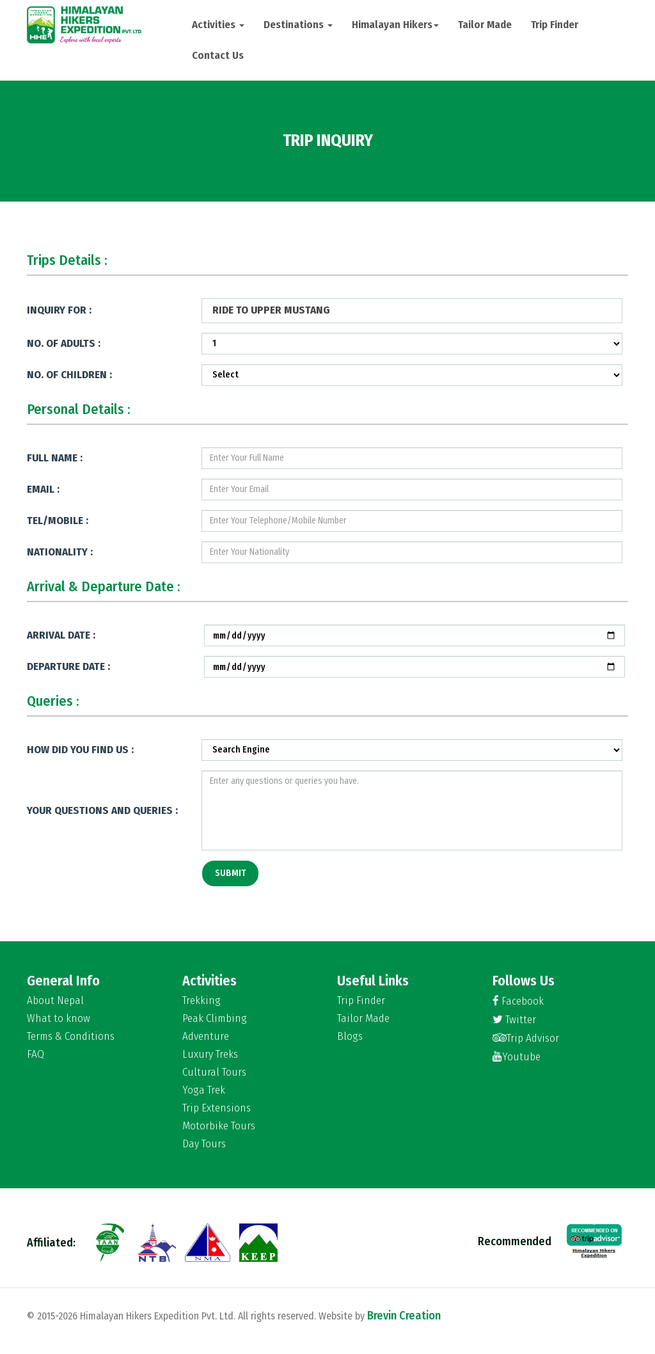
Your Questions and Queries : (102, 810)
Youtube (517, 1057)
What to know (58, 1018)
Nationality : (60, 552)
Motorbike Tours (218, 1126)
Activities (218, 24)
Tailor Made (485, 24)
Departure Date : (68, 666)
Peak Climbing (214, 1018)
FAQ (35, 1054)
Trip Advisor (526, 1038)
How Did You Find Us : (80, 749)
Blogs (350, 1036)
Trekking (201, 1001)
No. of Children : (69, 374)
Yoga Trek (203, 1090)
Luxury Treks (210, 1054)
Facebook (518, 1001)
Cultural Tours (214, 1072)
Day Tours (204, 1144)
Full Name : (55, 458)
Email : (43, 489)
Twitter (514, 1020)
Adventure (205, 1036)
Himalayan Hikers (395, 24)
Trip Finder (554, 24)
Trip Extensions (216, 1108)
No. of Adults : (63, 343)
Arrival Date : (61, 635)
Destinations (298, 24)
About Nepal (55, 1001)
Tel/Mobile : (57, 520)
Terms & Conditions (70, 1036)
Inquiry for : (59, 310)
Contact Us (218, 55)
